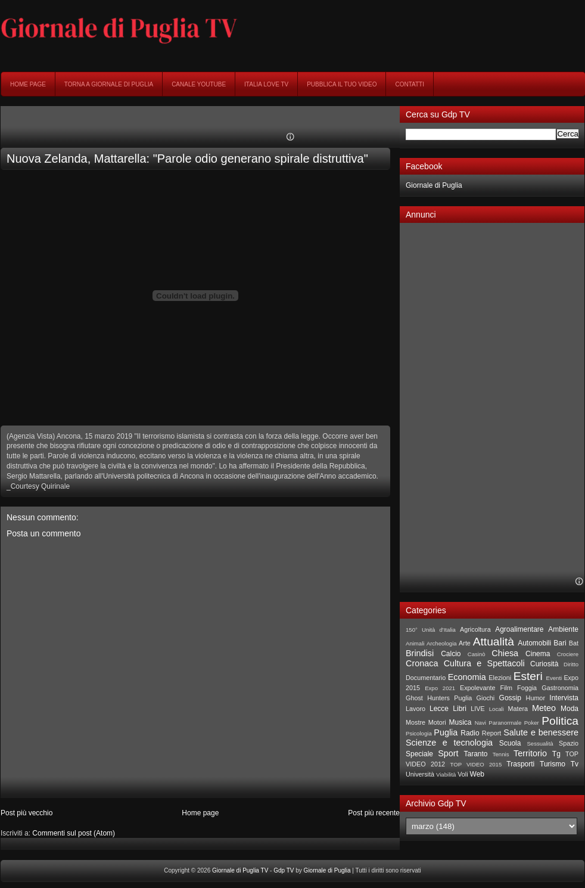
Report (491, 733)
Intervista (563, 698)
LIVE (477, 708)
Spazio (568, 743)
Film (506, 687)
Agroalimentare (519, 629)
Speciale (419, 754)
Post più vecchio (26, 813)
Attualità (493, 641)
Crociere (567, 654)
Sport (448, 753)
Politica (560, 721)
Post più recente (374, 813)
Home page (28, 84)
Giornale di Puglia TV (240, 870)
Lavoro (415, 708)
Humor (535, 697)
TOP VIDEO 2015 (476, 764)
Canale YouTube (199, 84)
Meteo (544, 708)
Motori (437, 722)
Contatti (409, 84)
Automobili (534, 643)
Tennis (501, 754)
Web (477, 774)
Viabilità (446, 774)
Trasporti (520, 764)
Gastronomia (560, 687)
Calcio (450, 654)
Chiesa (504, 653)
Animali (415, 643)
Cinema (537, 654)
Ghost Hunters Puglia (439, 697)
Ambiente (563, 629)
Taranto (475, 754)
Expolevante (477, 687)
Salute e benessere (540, 732)
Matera (518, 708)
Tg (556, 754)
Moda (569, 708)
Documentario (426, 677)
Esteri (528, 676)
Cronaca (422, 663)
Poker (531, 722)
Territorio (530, 753)
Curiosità (544, 664)
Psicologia (419, 733)
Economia (467, 677)
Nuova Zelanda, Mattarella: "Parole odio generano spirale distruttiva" (187, 158)
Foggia (527, 687)
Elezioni (499, 677)
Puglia (446, 732)
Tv (574, 764)
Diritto (571, 664)
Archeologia (442, 643)
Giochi (486, 697)
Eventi (554, 678)
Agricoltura (475, 629)
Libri (459, 708)
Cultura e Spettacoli (484, 663)
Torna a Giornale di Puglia (108, 84)
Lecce (439, 708)
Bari (559, 643)
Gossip (510, 698)
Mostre (415, 722)
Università (420, 774)
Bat (573, 643)
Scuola (510, 743)
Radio (469, 733)
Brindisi (420, 653)
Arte (465, 643)
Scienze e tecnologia (449, 742)
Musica (460, 722)
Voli (463, 774)
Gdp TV (283, 870)
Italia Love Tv (266, 84)
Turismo (552, 764)
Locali (496, 709)
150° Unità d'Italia (431, 629)
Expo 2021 (440, 688)
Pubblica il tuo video (341, 84)
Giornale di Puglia (434, 185)
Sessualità (540, 743)
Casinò (477, 654)
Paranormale (504, 722)
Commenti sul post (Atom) (73, 833)
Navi (480, 722)
